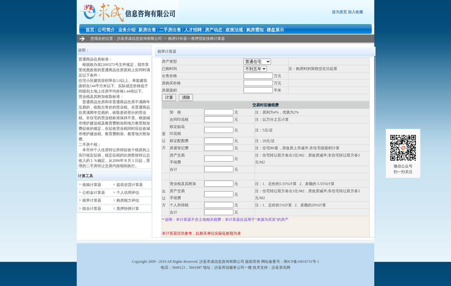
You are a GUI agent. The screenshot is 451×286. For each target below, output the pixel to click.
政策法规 (234, 30)
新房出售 (147, 30)
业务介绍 (127, 30)
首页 (90, 30)
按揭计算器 (90, 185)
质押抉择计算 (126, 208)
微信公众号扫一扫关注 (403, 154)
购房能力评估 (126, 200)
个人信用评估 (126, 192)
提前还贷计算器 (128, 185)
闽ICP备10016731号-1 (301, 261)
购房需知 (255, 30)
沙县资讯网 (281, 267)
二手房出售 (170, 30)
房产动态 (213, 30)
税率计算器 (90, 200)
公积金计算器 (92, 192)
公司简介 (106, 30)
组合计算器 (90, 208)
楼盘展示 (275, 30)
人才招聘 (193, 30)
